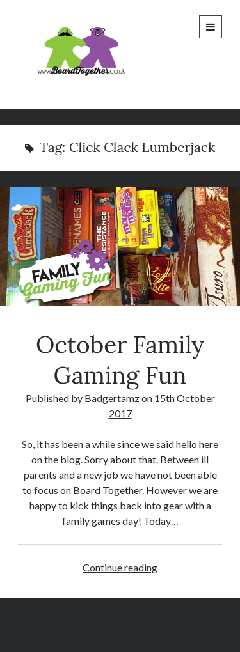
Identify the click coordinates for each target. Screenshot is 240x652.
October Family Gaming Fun (120, 247)
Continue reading (120, 567)
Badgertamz (112, 398)
